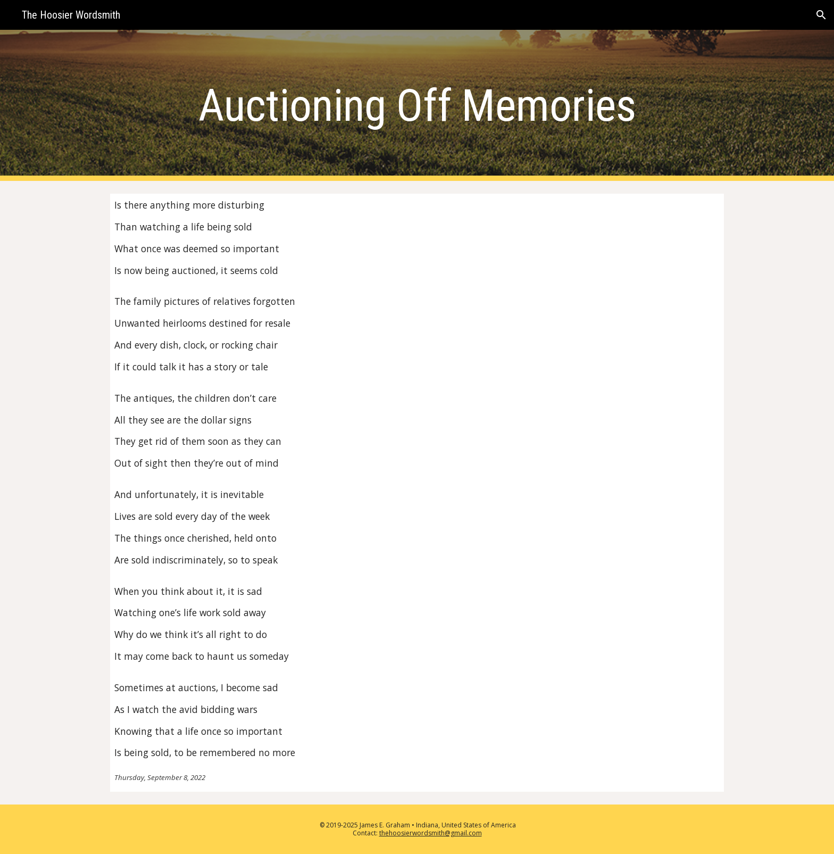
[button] (821, 15)
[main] (417, 105)
